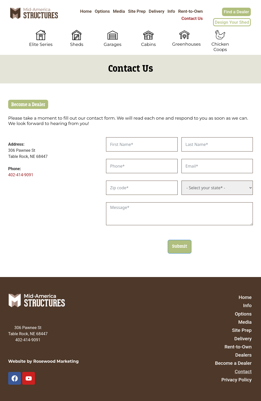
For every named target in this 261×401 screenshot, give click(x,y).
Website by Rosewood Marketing (43, 361)
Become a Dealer (233, 363)
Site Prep (137, 11)
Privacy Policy (236, 380)
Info (171, 11)
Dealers (243, 355)
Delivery (156, 11)
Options (102, 11)
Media (119, 11)
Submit (179, 246)
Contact (243, 371)
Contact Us (192, 18)
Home (86, 11)
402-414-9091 (20, 174)
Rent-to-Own (190, 11)
